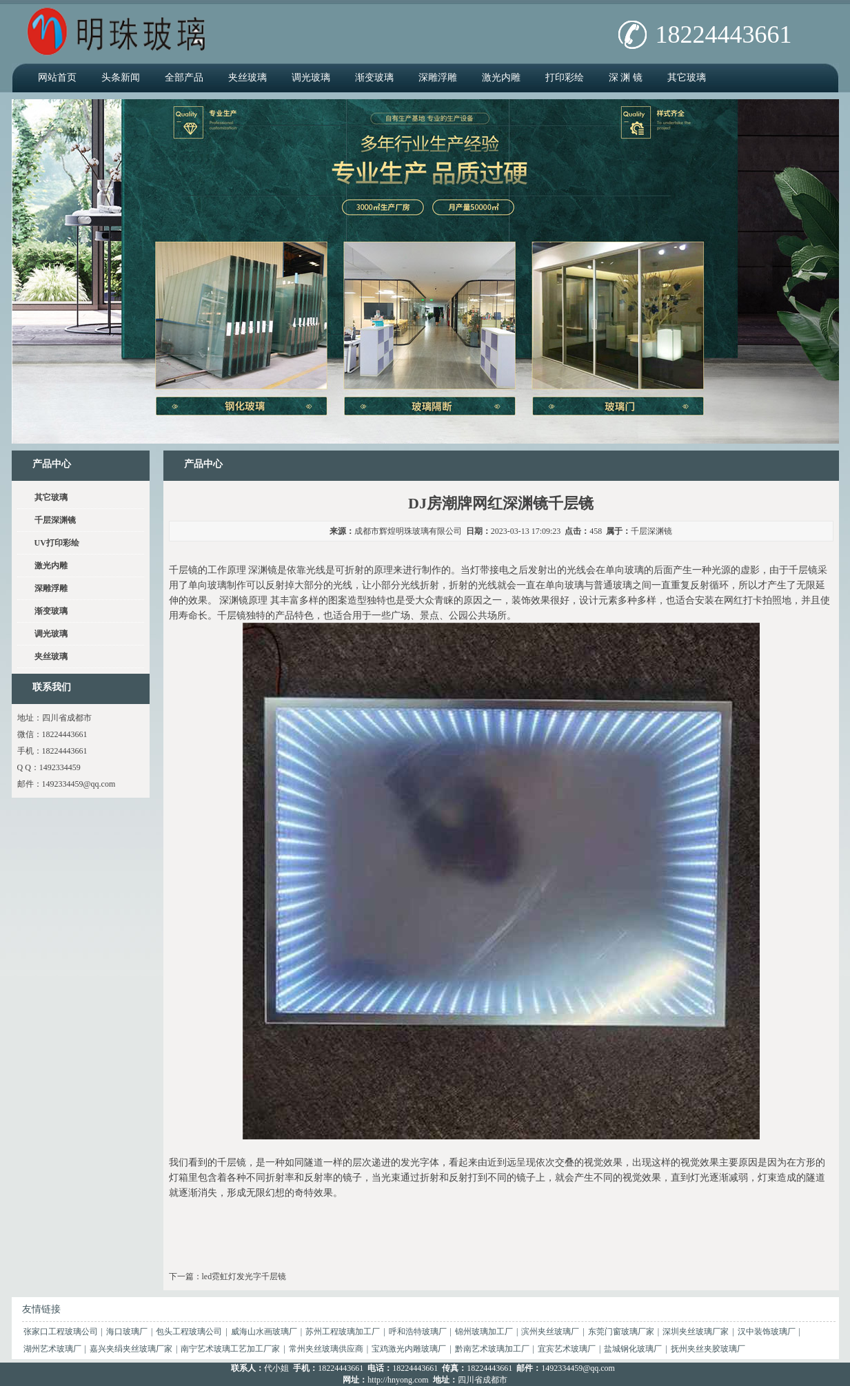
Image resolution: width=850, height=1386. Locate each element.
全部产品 (184, 77)
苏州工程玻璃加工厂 (342, 1331)
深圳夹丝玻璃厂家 (695, 1331)
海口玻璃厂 (127, 1331)
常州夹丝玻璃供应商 (326, 1349)
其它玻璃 (686, 77)
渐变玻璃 (374, 77)
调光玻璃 (311, 77)
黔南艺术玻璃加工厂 (492, 1349)
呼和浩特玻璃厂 (418, 1331)
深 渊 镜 (625, 77)
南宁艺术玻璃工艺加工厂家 (230, 1349)
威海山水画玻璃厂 (264, 1331)
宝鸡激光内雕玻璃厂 (409, 1349)
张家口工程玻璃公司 (60, 1331)
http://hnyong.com (397, 1380)
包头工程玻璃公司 (189, 1331)
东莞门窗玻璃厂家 (621, 1331)
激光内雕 (501, 77)
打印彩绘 (564, 77)
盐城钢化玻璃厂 (633, 1349)
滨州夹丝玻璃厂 (550, 1331)
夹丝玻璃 (247, 77)
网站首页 (57, 77)
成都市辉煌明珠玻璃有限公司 (408, 531)
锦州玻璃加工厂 (484, 1331)
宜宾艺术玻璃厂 (567, 1349)
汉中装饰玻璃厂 (767, 1331)
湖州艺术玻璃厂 (52, 1349)
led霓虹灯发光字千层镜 (244, 1276)
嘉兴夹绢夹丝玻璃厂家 (131, 1349)
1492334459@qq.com (79, 784)
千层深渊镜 (651, 531)
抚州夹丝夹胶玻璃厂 (708, 1349)
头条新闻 (120, 77)
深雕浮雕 (437, 77)
